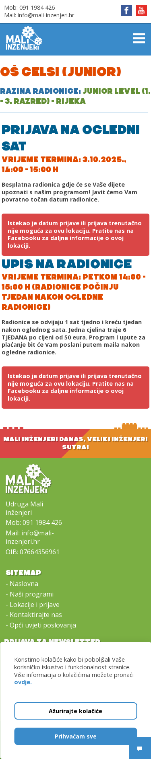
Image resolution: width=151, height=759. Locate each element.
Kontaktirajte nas (36, 614)
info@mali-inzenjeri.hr (46, 15)
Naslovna (24, 583)
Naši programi (32, 594)
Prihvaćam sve (76, 736)
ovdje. (23, 682)
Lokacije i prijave (35, 604)
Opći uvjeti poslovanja (43, 625)
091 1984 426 (37, 7)
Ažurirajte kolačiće (75, 711)
